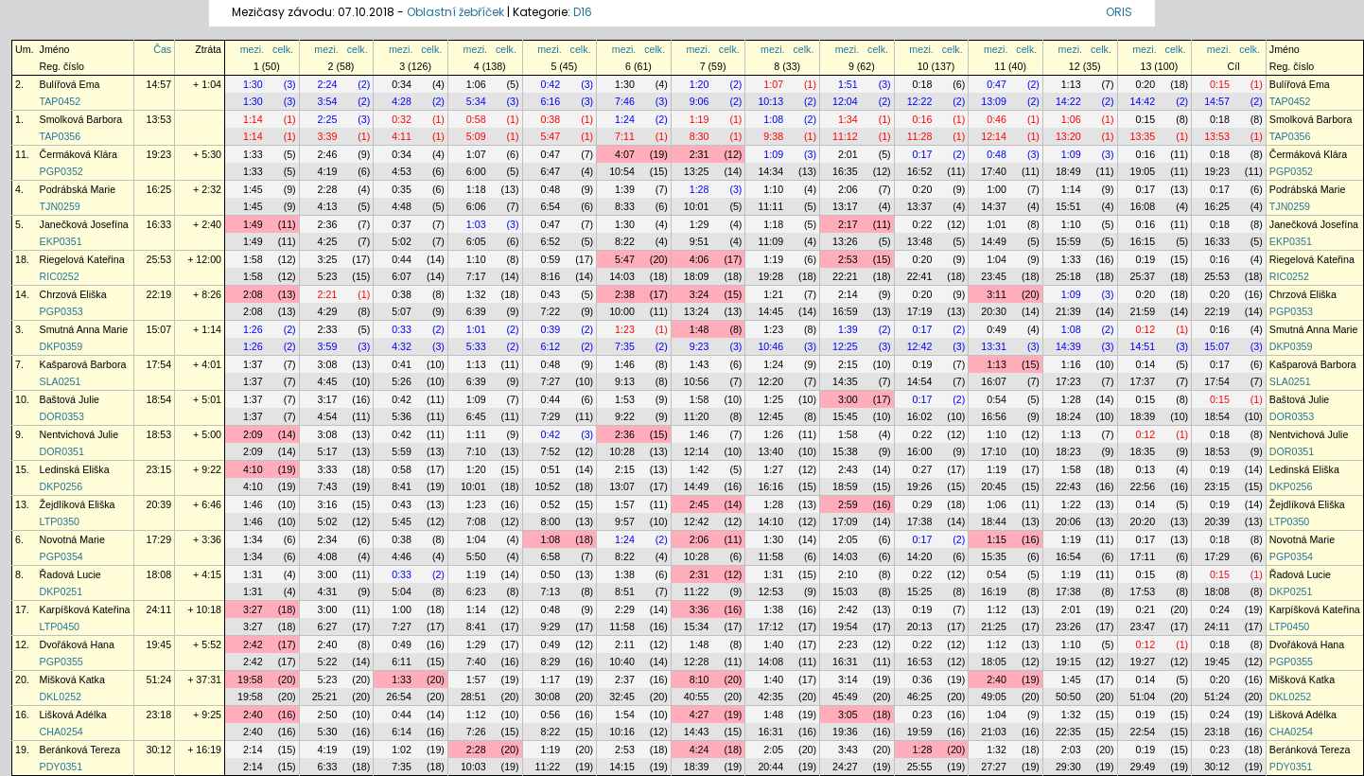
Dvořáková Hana (77, 644)
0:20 (1145, 84)
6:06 (476, 206)
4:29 (328, 311)
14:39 (1068, 346)
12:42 (920, 346)
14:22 (1068, 101)
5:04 (401, 591)
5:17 (328, 451)
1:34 (848, 119)
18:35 (1143, 451)
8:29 (550, 661)
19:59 (920, 731)
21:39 (1068, 311)
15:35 (993, 556)
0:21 (1145, 609)
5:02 (401, 241)
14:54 (920, 381)
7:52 (550, 451)
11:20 (696, 416)
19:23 (159, 154)
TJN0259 (60, 206)
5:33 (476, 346)
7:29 (550, 416)
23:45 (993, 276)
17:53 (1143, 591)
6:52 (550, 241)
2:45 (699, 504)
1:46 (625, 364)
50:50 (1068, 696)
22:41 (920, 276)
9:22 (625, 416)
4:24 (699, 749)
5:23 (328, 276)
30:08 (548, 696)
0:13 (1145, 469)
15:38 (845, 451)
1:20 (699, 84)
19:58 (250, 679)
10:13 (770, 101)
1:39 (625, 189)
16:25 (159, 189)
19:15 (1068, 661)
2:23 (848, 644)
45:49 (845, 696)
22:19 (159, 294)
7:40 (476, 661)
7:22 (550, 311)
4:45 (328, 381)
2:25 (328, 119)
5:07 (401, 311)
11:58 (770, 556)
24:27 (845, 766)
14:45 (770, 311)
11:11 (770, 206)
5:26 (401, 381)
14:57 (159, 84)
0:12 (1145, 329)
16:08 (1143, 206)
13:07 (622, 486)
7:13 (550, 591)
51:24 (159, 679)
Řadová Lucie (70, 574)
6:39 (476, 311)
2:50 (328, 714)
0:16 (923, 119)
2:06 (848, 189)
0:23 (923, 714)
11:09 (770, 241)
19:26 (920, 486)
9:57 (625, 521)
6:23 (476, 591)
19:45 (159, 644)
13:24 (696, 311)
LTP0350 (59, 521)
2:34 (328, 539)
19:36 (845, 731)
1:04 (996, 259)
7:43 (328, 486)
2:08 (253, 294)
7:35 (625, 346)
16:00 (920, 451)
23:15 (159, 469)
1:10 (773, 189)
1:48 (699, 329)
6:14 (401, 731)
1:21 (773, 294)
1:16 (1071, 364)
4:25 (328, 241)
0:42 (550, 84)
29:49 (1143, 766)
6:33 (328, 766)
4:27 (699, 714)
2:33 (328, 329)
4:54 (328, 416)
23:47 (1143, 626)
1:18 (476, 189)
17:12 (770, 626)
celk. (282, 49)
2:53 (848, 259)
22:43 (1068, 486)
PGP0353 (61, 311)
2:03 (1071, 749)
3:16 (328, 504)
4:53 (401, 171)
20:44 (770, 766)
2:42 (848, 609)
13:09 (993, 101)
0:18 (923, 84)
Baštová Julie (69, 399)
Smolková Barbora (81, 119)
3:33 (328, 469)
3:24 (699, 294)
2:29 (625, 609)
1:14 (253, 119)
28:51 (473, 696)
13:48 (920, 241)
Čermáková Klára (78, 154)
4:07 (625, 154)
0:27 (923, 469)
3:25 (328, 259)
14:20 (920, 556)
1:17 (550, 679)
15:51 (1068, 206)
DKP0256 (61, 486)
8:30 (699, 136)
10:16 (622, 731)
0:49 (996, 329)
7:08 (476, 521)
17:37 (1143, 381)
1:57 (625, 504)
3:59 (328, 346)
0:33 (401, 329)
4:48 (401, 206)
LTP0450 (59, 626)
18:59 (845, 486)
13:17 (845, 206)
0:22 (923, 224)
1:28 (699, 189)
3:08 (328, 364)
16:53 (920, 661)
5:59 (401, 451)
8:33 (625, 206)
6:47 (550, 171)
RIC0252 (59, 276)
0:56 (550, 714)
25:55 (920, 766)
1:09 (773, 154)
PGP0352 (61, 171)
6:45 (476, 416)
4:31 (328, 591)
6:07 (401, 276)
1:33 (253, 154)
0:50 (550, 574)
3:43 (848, 749)
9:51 (699, 241)
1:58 (253, 259)
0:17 (923, 154)
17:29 (159, 539)
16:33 (159, 224)
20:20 (1143, 521)
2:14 (848, 294)
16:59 (845, 311)
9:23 (699, 346)
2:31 (699, 154)
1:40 (773, 644)
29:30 (1068, 766)
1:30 (253, 84)
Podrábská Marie (78, 189)
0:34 (401, 84)
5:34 (476, 101)
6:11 (401, 661)
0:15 (1220, 84)
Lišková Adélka (73, 714)
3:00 (848, 399)
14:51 (1143, 346)
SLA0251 (60, 381)
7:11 (625, 136)
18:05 (993, 661)
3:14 (848, 679)
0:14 (1145, 364)
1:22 (1071, 504)
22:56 (1143, 486)
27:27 (993, 766)
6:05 (476, 241)
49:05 (993, 696)
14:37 (993, 206)
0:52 (550, 504)
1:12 (996, 609)
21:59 (1143, 311)
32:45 (622, 696)
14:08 (770, 661)
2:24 (328, 84)
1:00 (996, 189)
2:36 (328, 224)
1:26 (253, 329)
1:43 (699, 364)
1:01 (996, 224)
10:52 (548, 486)
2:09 (253, 434)
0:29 (923, 504)
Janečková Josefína (84, 224)
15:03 (845, 591)
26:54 (398, 696)
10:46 (770, 346)
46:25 (920, 696)
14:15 (622, 766)
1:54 (625, 714)
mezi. (252, 49)
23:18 (159, 714)
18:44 (993, 521)
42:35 (770, 696)
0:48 (996, 154)
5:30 (328, 731)
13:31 (993, 346)
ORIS (1119, 12)
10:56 (696, 381)
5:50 (476, 556)
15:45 (845, 416)
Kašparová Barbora (83, 364)
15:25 (920, 591)
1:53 (625, 399)
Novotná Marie (72, 539)
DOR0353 (62, 416)
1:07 (773, 84)
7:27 (550, 381)
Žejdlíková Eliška (77, 504)
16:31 (845, 661)
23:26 (1068, 626)
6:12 (550, 346)
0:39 (550, 329)
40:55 (696, 696)
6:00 (476, 171)
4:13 (328, 206)
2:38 (625, 294)
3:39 (328, 136)
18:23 (1068, 451)
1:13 (1071, 84)
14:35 (845, 381)
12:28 (696, 661)
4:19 (328, 171)
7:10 (476, 451)
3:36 (699, 609)
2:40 (328, 644)
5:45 (401, 521)
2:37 (625, 679)
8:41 (401, 486)
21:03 (993, 731)
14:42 (1143, 101)
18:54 (159, 399)
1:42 (699, 469)
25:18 (1068, 276)
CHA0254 (61, 731)
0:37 (401, 224)
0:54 (996, 399)
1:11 (476, 434)
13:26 (845, 241)
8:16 (550, 276)
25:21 (325, 696)
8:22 (625, 241)
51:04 (1143, 696)
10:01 (696, 206)
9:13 (625, 381)
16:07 (993, 381)
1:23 (625, 329)
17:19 (920, 311)
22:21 (845, 276)
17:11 (1143, 556)
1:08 (773, 119)
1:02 (401, 749)
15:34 (696, 626)
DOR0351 (62, 451)
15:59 (1068, 241)
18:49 (1068, 171)
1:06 (476, 84)
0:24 (1220, 609)
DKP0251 (61, 591)
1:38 (625, 574)
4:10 (253, 469)
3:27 (253, 609)
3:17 (328, 399)
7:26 (476, 731)
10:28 (622, 451)
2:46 (328, 154)
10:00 (622, 311)
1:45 (253, 189)
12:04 (845, 101)
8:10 (699, 679)
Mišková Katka (72, 679)
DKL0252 (60, 696)
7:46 (625, 101)
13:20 (1068, 136)
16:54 (1068, 556)
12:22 (920, 101)
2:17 (848, 224)
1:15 (996, 539)
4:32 (401, 346)
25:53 (159, 259)
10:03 (473, 766)
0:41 (401, 364)
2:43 (848, 469)
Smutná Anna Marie (84, 329)
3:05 (848, 714)
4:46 (401, 556)
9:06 (699, 101)
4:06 (699, 259)
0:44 (401, 259)
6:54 (550, 206)
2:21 (328, 294)
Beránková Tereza (80, 749)
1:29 (699, 224)
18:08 (159, 574)
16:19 (993, 591)
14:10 (770, 521)
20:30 (993, 311)
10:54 (622, 171)
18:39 (1143, 416)
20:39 (159, 504)
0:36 (923, 679)
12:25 (845, 346)
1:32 (476, 294)
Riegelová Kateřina (82, 259)
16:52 (920, 171)
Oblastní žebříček (455, 12)
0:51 (550, 469)
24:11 (159, 609)
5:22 (328, 661)
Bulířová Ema (70, 84)
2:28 (328, 189)
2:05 (848, 539)
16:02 (920, 416)
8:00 (550, 521)
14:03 (622, 276)
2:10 (848, 574)
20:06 (1068, 521)
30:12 (159, 749)
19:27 (1143, 661)
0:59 (550, 259)
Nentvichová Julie (79, 434)
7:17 (476, 276)
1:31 (253, 574)
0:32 (401, 119)
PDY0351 (61, 766)
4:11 (401, 136)
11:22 (696, 591)
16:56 (993, 416)
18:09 (696, 276)
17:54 (159, 364)
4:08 (328, 556)
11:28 (920, 136)
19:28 (770, 276)
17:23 (1068, 381)
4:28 (401, 101)
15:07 (159, 329)
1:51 (848, 84)
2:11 (625, 644)
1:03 (476, 224)
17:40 (993, 171)
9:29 (550, 626)
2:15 (848, 364)
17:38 (920, 521)
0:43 (550, 294)
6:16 (550, 101)
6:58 (550, 556)
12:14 (993, 136)
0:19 (1145, 259)
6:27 (328, 626)
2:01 (848, 154)
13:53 (159, 119)
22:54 (1143, 731)
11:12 (845, 136)
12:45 (770, 416)
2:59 (848, 504)
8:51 (625, 591)
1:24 (625, 119)
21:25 (993, 626)
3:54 (328, 101)
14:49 (993, 241)
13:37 (920, 206)
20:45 (993, 486)
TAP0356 (60, 136)
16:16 (770, 486)
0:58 (476, 119)
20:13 (920, 626)
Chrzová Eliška (73, 294)
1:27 (773, 469)
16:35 (845, 171)
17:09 (845, 521)
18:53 (159, 434)
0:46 (996, 119)
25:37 (1143, 276)
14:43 (696, 731)
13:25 (696, 171)
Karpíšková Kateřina (85, 609)
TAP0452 (60, 101)
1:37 (253, 364)
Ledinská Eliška (75, 469)
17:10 (993, 451)
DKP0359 (61, 346)
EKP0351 (61, 241)
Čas (162, 49)
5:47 (550, 136)
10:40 (622, 661)
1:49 (253, 224)
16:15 (1143, 241)
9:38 (773, 136)
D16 (582, 12)
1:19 (699, 119)
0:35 (401, 189)
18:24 (1068, 416)
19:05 (1143, 171)
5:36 (401, 416)
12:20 (770, 381)
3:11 (996, 294)
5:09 (476, 136)
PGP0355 (61, 661)
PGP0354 (61, 556)
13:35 (1143, 136)
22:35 (1068, 731)
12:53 (770, 591)
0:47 (996, 84)
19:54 (845, 626)
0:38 (550, 119)
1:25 (773, 399)
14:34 (770, 171)
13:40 (770, 451)
